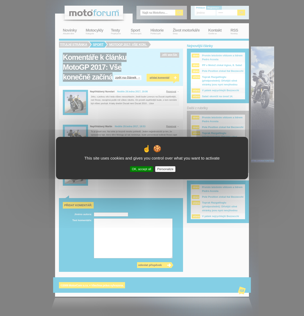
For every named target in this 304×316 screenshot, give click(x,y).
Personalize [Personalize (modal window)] (165, 169)
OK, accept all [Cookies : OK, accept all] (141, 169)
